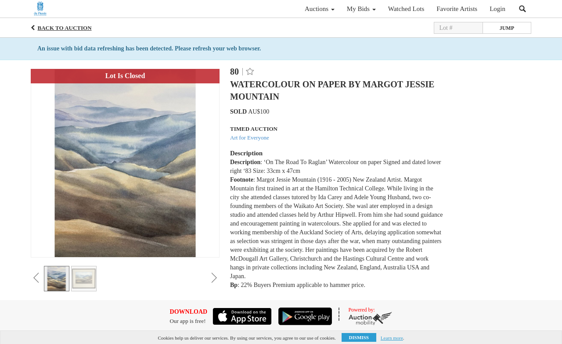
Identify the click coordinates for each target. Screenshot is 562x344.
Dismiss (359, 337)
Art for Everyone (249, 137)
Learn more (392, 337)
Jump (507, 28)
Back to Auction (65, 28)
